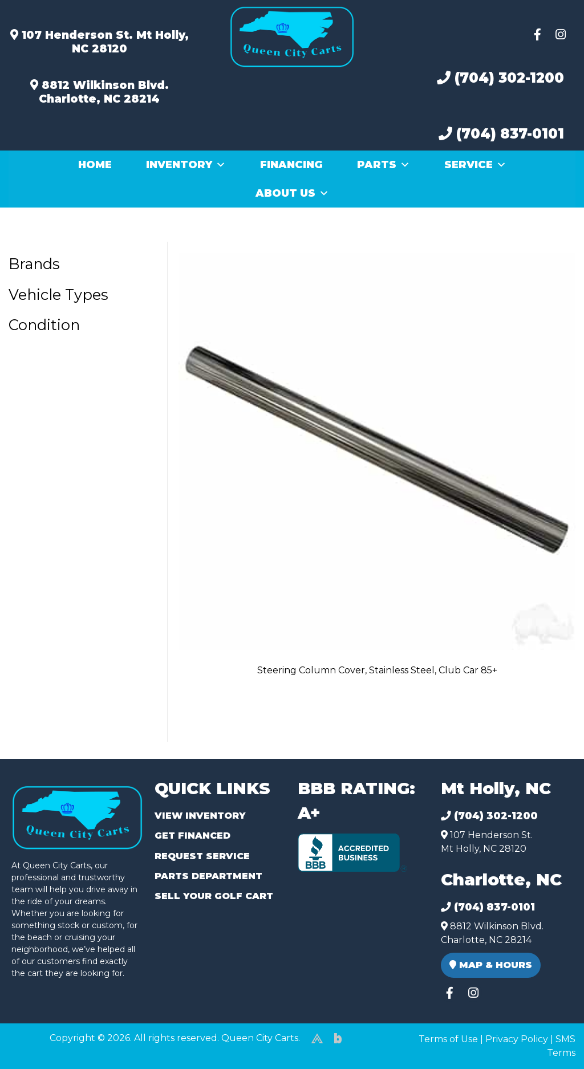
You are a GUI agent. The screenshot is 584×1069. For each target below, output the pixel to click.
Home (95, 164)
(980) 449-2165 (39, 1047)
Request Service (202, 856)
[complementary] (550, 1035)
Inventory (186, 165)
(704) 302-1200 (500, 78)
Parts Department (208, 876)
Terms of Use (448, 1039)
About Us (292, 193)
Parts (383, 165)
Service (475, 165)
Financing (291, 164)
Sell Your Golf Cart (214, 896)
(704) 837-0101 (501, 133)
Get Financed (192, 835)
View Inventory (200, 815)
